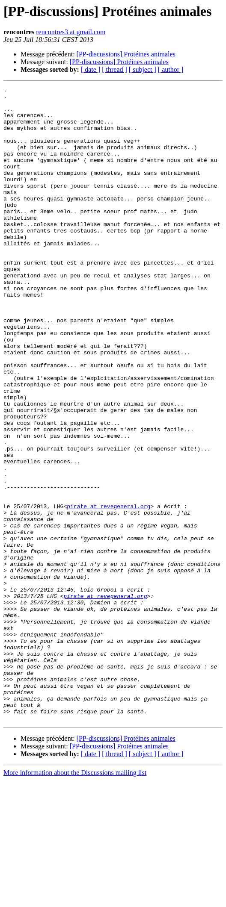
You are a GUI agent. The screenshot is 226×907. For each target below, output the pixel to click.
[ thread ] (114, 69)
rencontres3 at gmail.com (70, 31)
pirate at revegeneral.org (108, 591)
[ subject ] (142, 69)
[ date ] (90, 69)
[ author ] (171, 69)
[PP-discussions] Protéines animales (126, 54)
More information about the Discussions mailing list (74, 899)
